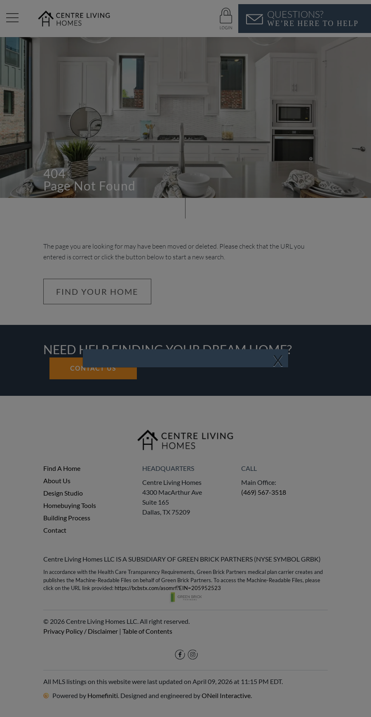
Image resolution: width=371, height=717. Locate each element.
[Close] (277, 360)
